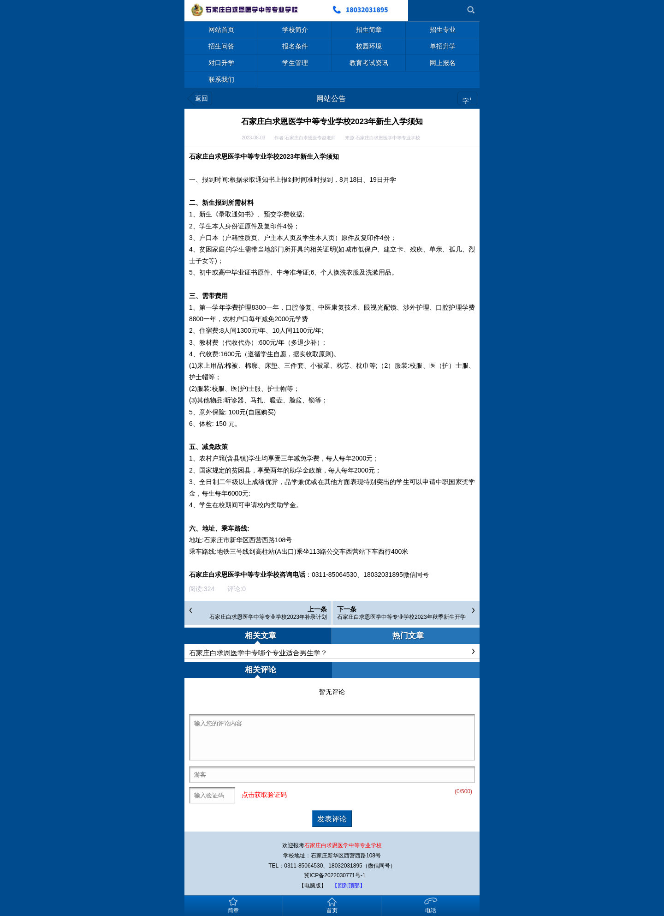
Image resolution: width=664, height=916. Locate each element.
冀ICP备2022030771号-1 (334, 875)
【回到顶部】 (348, 885)
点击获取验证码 (264, 795)
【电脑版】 (312, 885)
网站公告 (331, 98)
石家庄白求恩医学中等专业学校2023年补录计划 (268, 617)
